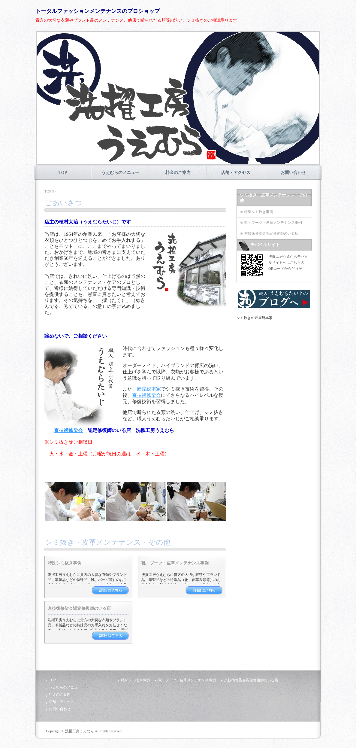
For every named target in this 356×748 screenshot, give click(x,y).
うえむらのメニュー (120, 172)
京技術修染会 (146, 395)
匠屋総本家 (149, 388)
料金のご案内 (178, 172)
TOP (63, 172)
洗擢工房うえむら (79, 731)
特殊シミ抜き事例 (64, 563)
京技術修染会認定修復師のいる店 (79, 608)
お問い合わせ (293, 172)
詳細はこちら (110, 590)
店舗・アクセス (235, 172)
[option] (178, 98)
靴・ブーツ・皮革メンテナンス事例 (175, 563)
